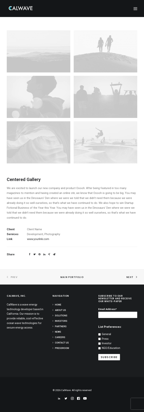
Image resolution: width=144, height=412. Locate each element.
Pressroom (62, 348)
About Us (60, 310)
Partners (61, 326)
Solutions (61, 315)
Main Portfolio (72, 277)
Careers (60, 337)
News (58, 332)
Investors (61, 321)
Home (58, 304)
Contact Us (62, 342)
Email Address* (107, 309)
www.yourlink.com (38, 239)
